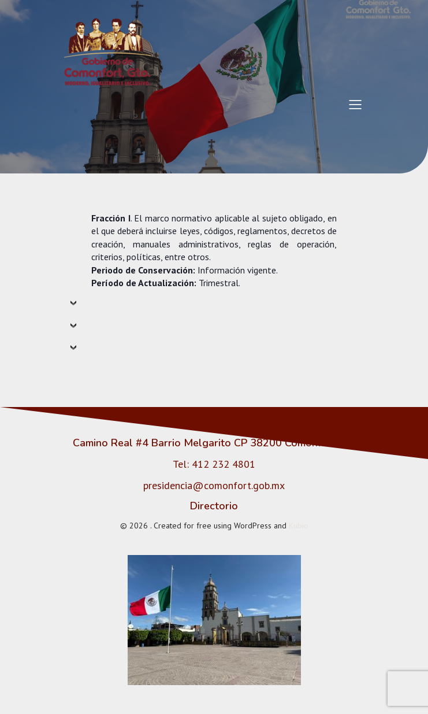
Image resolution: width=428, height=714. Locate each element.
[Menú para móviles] (355, 104)
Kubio (298, 525)
